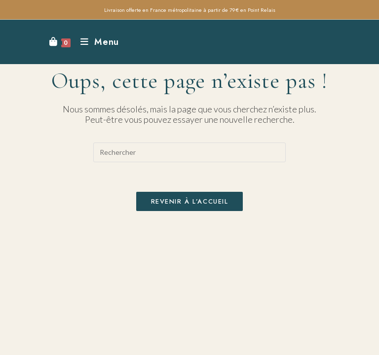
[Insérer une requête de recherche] (189, 152)
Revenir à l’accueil (189, 201)
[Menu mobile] (96, 42)
